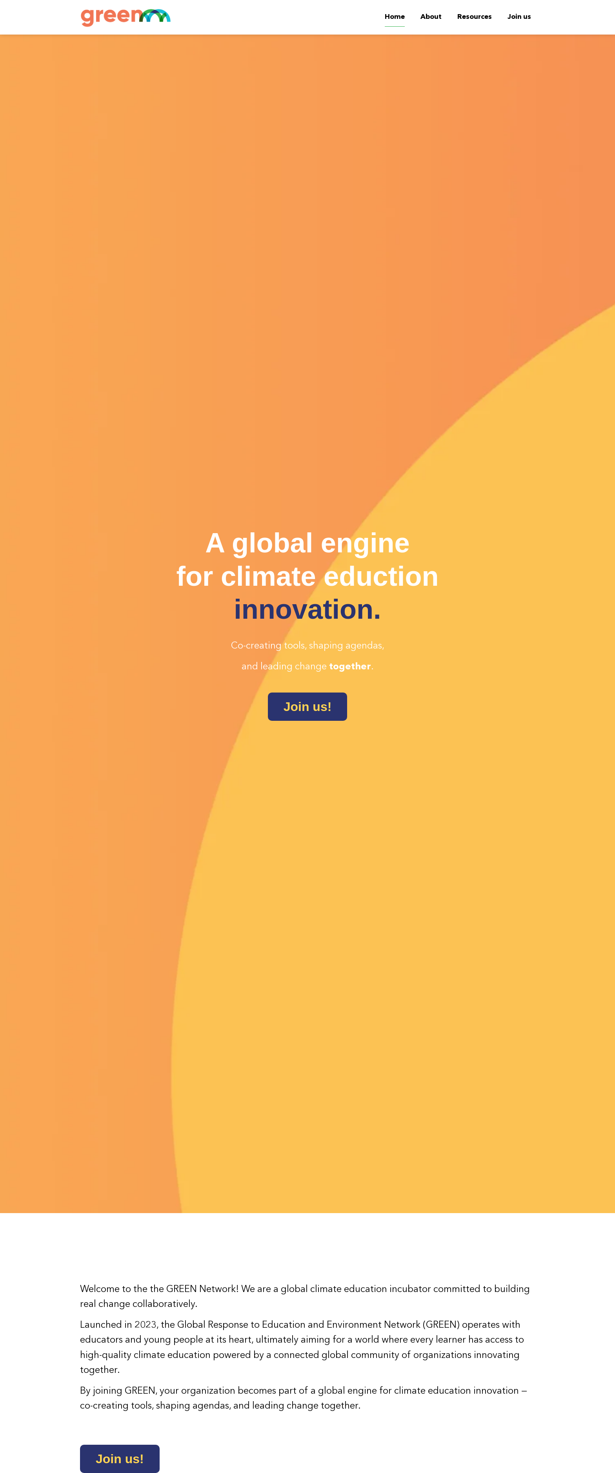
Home (395, 17)
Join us (519, 17)
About (431, 17)
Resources (474, 17)
